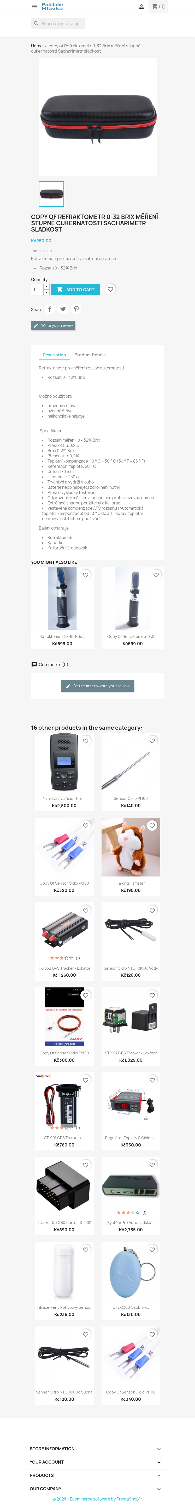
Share (49, 309)
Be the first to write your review (97, 686)
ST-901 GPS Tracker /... (64, 1137)
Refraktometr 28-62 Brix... (62, 636)
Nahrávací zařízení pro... (64, 798)
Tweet (63, 309)
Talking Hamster (131, 883)
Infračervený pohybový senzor (64, 1307)
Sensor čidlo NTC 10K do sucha (64, 1392)
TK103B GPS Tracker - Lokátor (64, 968)
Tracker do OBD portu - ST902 (64, 1222)
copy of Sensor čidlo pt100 (64, 883)
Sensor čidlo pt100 (131, 798)
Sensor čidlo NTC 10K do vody (131, 968)
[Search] (58, 23)
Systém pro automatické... (130, 1222)
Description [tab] (54, 355)
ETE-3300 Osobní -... (131, 1307)
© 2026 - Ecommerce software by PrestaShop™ (97, 1499)
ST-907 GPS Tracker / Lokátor (131, 1052)
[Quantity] (37, 289)
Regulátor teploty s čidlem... (131, 1137)
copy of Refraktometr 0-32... (132, 636)
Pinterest (76, 309)
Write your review (53, 325)
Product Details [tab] (90, 355)
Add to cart (75, 289)
